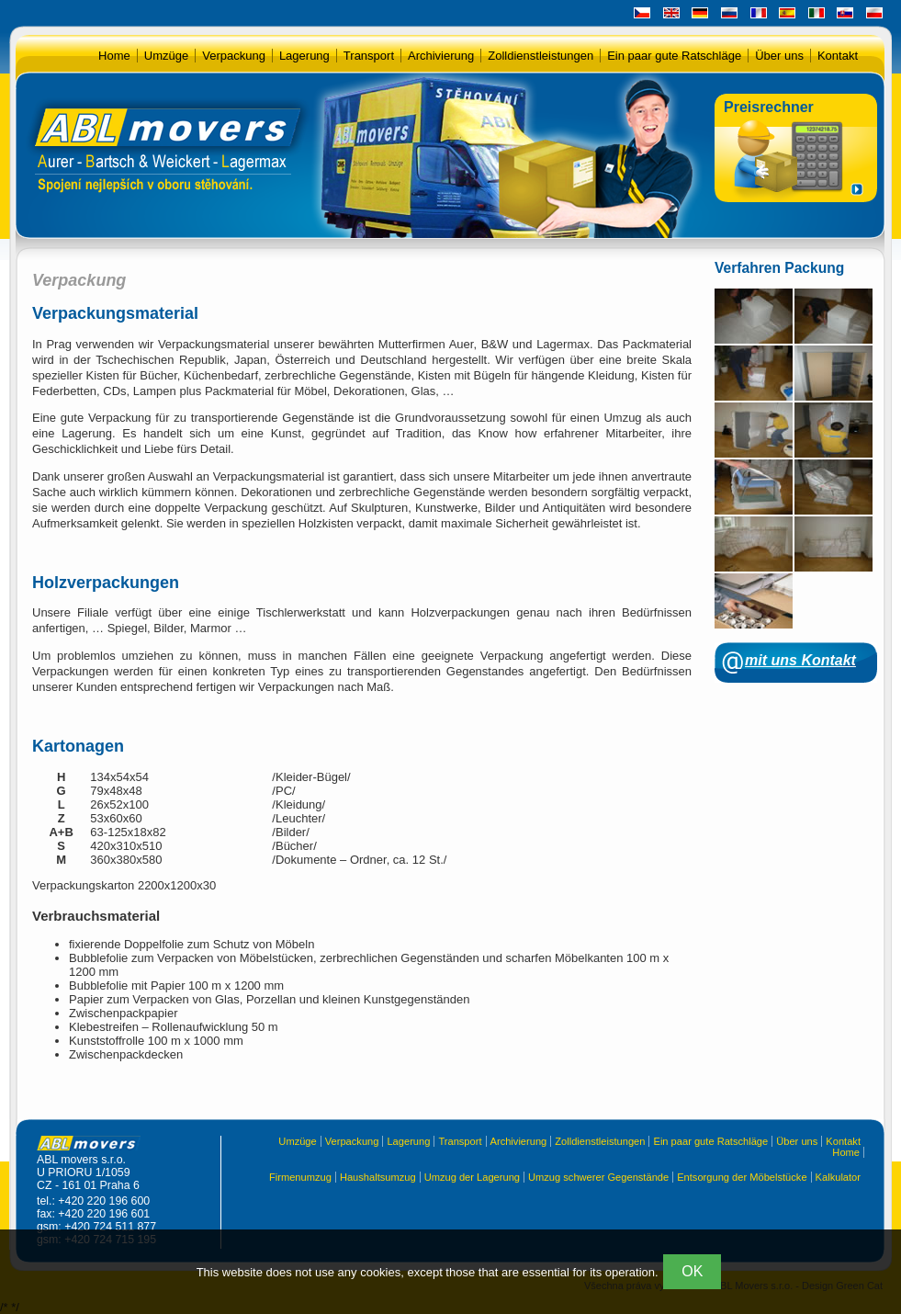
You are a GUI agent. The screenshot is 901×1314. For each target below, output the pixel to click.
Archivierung (441, 55)
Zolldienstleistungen (540, 55)
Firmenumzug (300, 1177)
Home (114, 55)
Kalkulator (838, 1177)
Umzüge (166, 55)
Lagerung (304, 55)
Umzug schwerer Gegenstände (598, 1177)
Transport (369, 55)
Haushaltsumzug (378, 1177)
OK (692, 1271)
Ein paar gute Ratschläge (674, 55)
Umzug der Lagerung (472, 1177)
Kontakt (837, 55)
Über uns (779, 55)
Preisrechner (769, 107)
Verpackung (233, 55)
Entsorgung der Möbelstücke (741, 1177)
